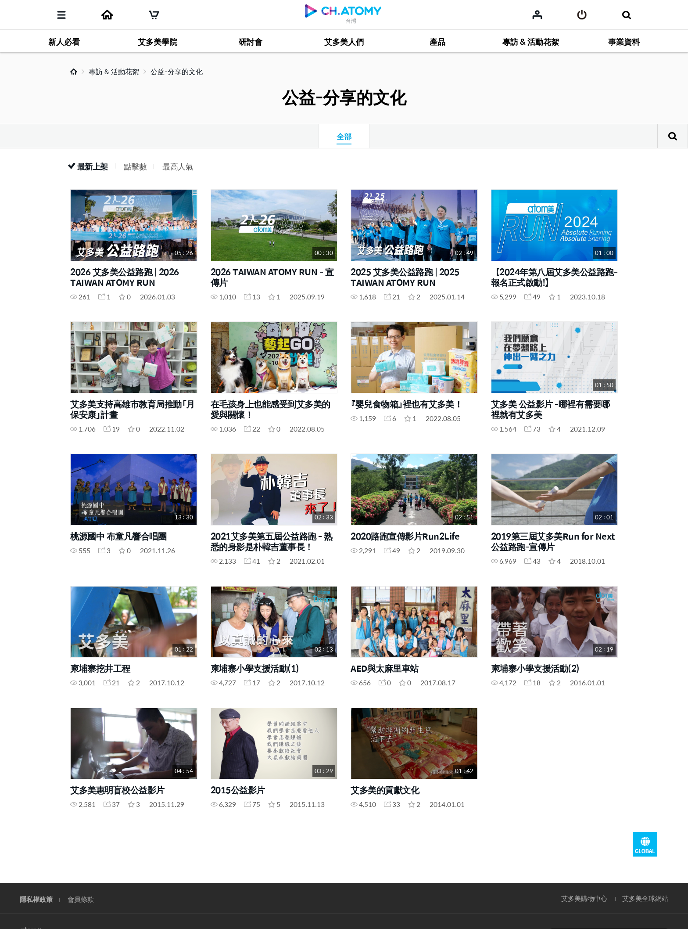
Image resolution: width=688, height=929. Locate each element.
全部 (344, 136)
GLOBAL (645, 844)
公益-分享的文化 (176, 71)
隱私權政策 (36, 899)
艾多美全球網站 (645, 898)
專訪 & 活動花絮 (114, 71)
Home (73, 71)
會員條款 (81, 899)
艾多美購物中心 (584, 898)
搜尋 (672, 136)
